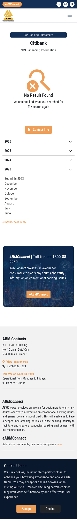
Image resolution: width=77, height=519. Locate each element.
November (11, 188)
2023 (8, 169)
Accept (26, 509)
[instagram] (65, 4)
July (7, 208)
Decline (50, 509)
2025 (8, 151)
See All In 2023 (14, 179)
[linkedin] (58, 4)
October (10, 193)
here (59, 444)
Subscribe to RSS (14, 222)
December (11, 184)
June (8, 213)
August (9, 203)
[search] (72, 4)
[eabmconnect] (12, 4)
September (11, 198)
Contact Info (38, 130)
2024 (8, 160)
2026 (8, 141)
